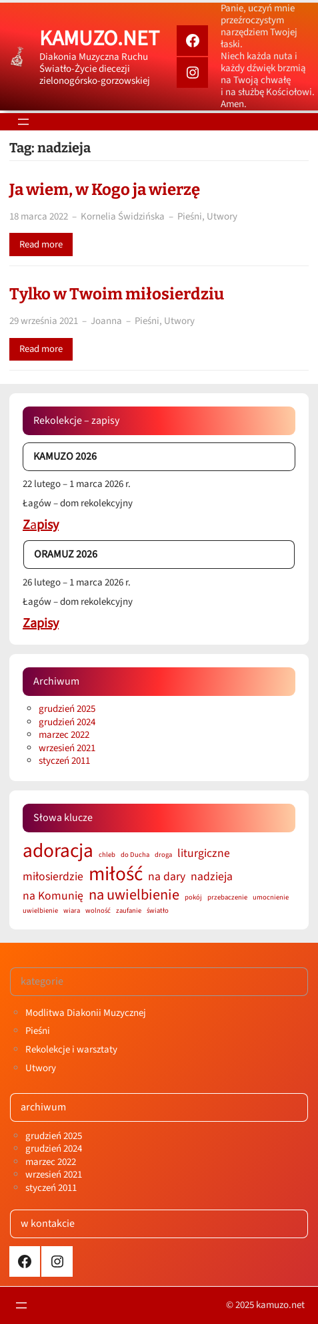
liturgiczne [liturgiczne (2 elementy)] (203, 853)
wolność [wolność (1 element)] (98, 911)
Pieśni (189, 217)
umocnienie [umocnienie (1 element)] (271, 898)
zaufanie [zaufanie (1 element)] (128, 911)
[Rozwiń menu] (23, 122)
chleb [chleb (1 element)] (107, 855)
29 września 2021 (43, 321)
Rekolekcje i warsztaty (71, 1050)
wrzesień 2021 (67, 748)
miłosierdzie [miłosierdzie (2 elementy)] (53, 877)
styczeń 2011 (64, 761)
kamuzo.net (99, 38)
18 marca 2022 (38, 217)
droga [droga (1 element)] (163, 855)
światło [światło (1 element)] (158, 911)
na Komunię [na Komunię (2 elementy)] (53, 896)
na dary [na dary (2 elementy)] (166, 877)
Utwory (222, 217)
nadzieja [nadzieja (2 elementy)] (212, 877)
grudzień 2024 (67, 722)
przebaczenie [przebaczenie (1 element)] (227, 898)
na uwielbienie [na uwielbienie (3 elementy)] (134, 895)
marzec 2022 (64, 735)
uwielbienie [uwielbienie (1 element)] (40, 911)
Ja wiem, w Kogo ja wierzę (104, 189)
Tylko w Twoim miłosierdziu (116, 294)
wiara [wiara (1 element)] (71, 911)
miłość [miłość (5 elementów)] (116, 874)
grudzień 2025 (67, 709)
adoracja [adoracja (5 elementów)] (58, 851)
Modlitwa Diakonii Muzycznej (85, 1013)
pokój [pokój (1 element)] (193, 898)
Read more (41, 244)
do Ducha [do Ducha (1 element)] (135, 855)
